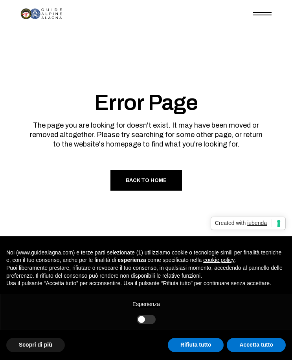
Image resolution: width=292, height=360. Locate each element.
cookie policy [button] (218, 260)
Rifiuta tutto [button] (195, 344)
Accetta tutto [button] (256, 344)
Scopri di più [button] (35, 344)
